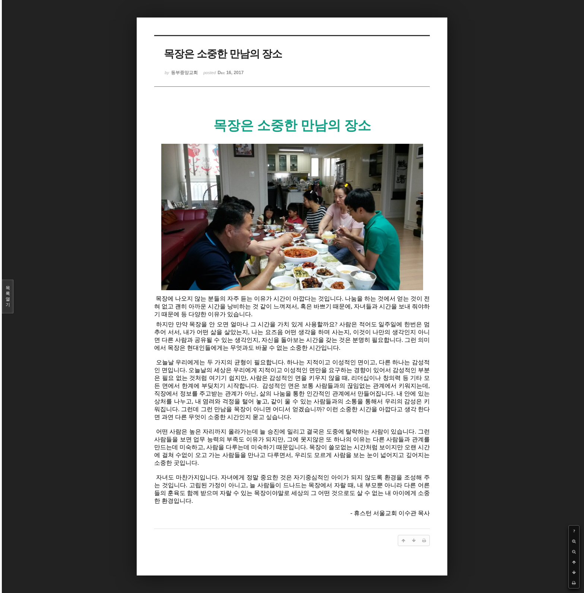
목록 (8, 296)
